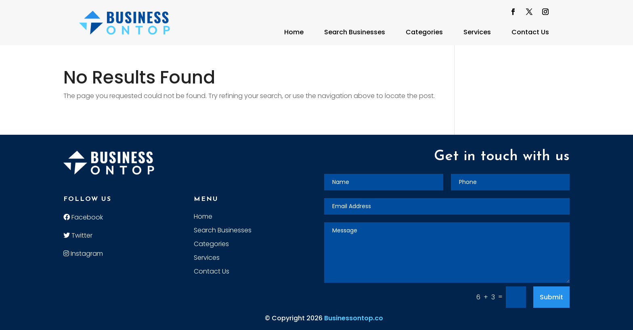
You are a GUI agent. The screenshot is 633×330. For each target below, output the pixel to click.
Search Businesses (354, 32)
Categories (424, 32)
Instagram (83, 253)
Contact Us (530, 32)
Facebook (83, 217)
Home (294, 32)
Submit (551, 297)
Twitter (77, 235)
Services (477, 32)
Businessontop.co (353, 318)
